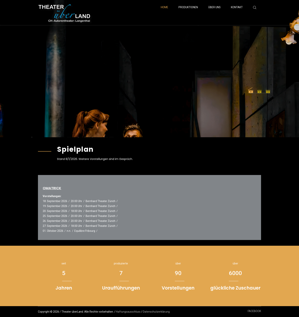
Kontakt (237, 7)
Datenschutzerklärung (156, 311)
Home (164, 7)
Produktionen (188, 7)
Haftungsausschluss (128, 311)
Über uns (214, 7)
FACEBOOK (254, 311)
